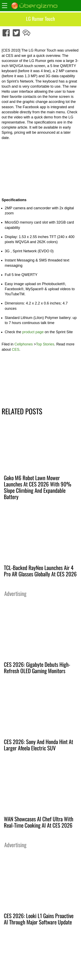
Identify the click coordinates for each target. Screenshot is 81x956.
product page (33, 332)
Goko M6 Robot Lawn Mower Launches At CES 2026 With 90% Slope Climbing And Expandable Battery (37, 487)
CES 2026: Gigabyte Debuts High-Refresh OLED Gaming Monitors (37, 667)
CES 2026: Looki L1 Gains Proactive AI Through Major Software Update (38, 919)
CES (15, 349)
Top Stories (45, 344)
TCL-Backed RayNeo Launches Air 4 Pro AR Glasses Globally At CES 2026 (40, 570)
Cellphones (23, 344)
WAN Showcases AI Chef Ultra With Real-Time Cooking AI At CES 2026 (38, 822)
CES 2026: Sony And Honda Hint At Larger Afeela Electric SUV (38, 745)
